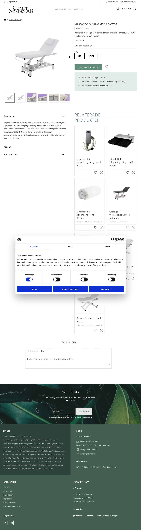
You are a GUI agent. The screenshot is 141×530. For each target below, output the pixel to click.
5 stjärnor (37, 351)
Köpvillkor (7, 499)
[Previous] (5, 57)
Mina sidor (7, 491)
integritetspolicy (87, 417)
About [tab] (107, 247)
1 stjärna (28, 351)
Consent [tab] (34, 247)
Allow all (106, 289)
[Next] (69, 57)
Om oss (6, 487)
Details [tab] (70, 247)
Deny (34, 289)
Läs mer (78, 40)
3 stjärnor (33, 351)
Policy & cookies (10, 502)
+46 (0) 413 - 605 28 (89, 449)
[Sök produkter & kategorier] (73, 9)
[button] (6, 11)
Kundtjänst (7, 495)
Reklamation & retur (11, 506)
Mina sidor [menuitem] (126, 9)
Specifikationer (10, 154)
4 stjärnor (35, 351)
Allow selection (70, 289)
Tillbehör (8, 147)
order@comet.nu (129, 2)
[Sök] (96, 8)
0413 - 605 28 (113, 2)
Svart (91, 56)
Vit (79, 56)
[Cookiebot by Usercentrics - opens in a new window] (113, 239)
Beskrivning (9, 116)
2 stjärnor (30, 351)
